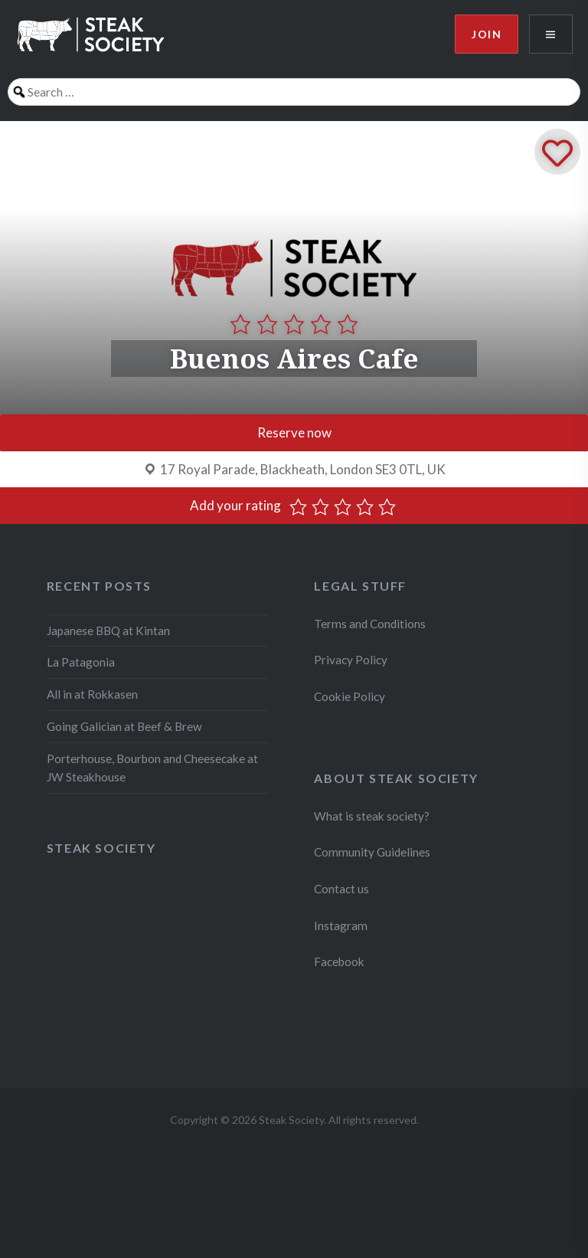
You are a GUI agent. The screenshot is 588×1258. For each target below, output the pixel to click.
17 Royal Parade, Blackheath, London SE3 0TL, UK (303, 469)
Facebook (339, 961)
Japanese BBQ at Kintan (108, 630)
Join (486, 34)
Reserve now (294, 432)
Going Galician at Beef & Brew (124, 726)
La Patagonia (81, 662)
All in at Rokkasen (92, 694)
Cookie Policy (349, 696)
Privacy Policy (350, 660)
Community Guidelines (372, 852)
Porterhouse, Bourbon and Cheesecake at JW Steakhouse (152, 768)
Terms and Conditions (370, 624)
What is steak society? (372, 816)
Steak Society (101, 847)
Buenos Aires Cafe (294, 358)
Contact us (341, 889)
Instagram (342, 925)
